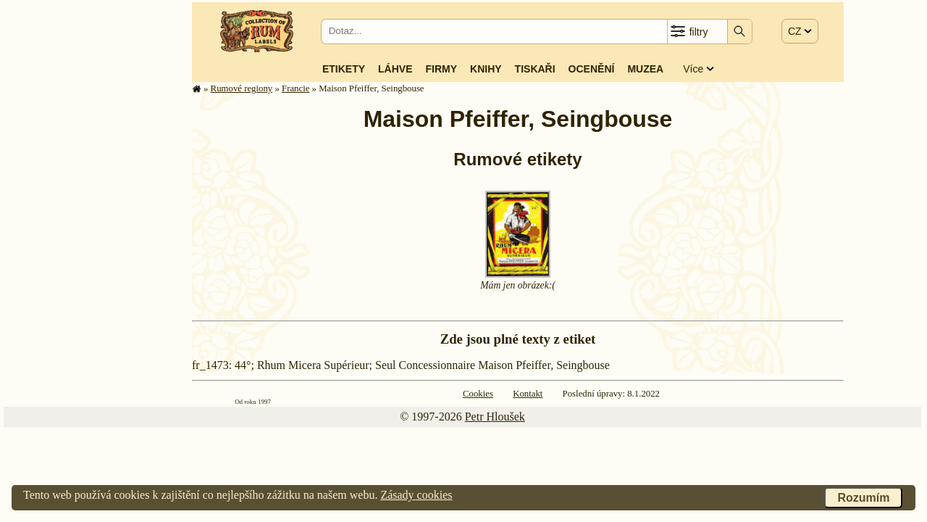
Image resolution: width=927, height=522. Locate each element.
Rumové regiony (242, 88)
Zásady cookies (416, 495)
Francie (295, 88)
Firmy (441, 69)
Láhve (395, 69)
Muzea (645, 69)
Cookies (478, 394)
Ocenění (592, 69)
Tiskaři (535, 69)
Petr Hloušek (495, 416)
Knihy (486, 69)
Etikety (343, 69)
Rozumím (863, 498)
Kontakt (527, 394)
